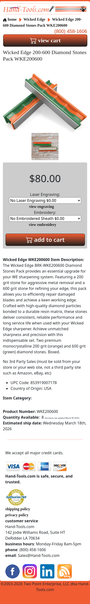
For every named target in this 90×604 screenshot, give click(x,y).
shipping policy (17, 509)
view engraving (41, 207)
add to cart (45, 239)
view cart (45, 40)
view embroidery (42, 225)
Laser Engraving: (45, 198)
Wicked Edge (35, 19)
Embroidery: (45, 216)
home (10, 19)
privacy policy (16, 515)
